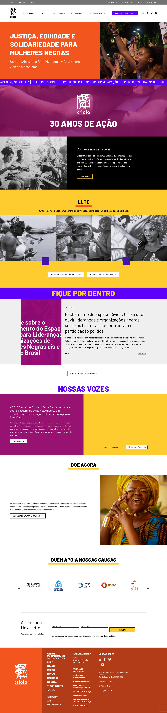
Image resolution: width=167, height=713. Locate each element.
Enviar (122, 630)
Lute (43, 13)
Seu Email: (85, 626)
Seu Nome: (56, 626)
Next (124, 261)
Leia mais (142, 354)
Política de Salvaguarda (125, 13)
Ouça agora (18, 441)
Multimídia (51, 690)
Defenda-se (52, 678)
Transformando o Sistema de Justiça (82, 700)
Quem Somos (28, 13)
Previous (43, 261)
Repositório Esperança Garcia (81, 686)
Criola (13, 13)
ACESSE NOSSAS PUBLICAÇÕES (103, 274)
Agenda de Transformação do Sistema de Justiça (56, 656)
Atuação (51, 666)
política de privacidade (106, 636)
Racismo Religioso (81, 681)
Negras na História (97, 13)
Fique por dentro (55, 686)
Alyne (50, 662)
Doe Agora (52, 682)
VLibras (139, 2)
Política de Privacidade (78, 670)
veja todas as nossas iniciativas (66, 274)
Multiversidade (77, 13)
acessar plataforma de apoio (27, 516)
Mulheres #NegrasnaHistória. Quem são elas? (80, 660)
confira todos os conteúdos (83, 373)
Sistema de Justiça (82, 691)
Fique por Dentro (58, 13)
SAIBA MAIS (84, 176)
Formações (52, 697)
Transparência (80, 706)
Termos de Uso (80, 695)
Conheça (51, 670)
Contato (51, 674)
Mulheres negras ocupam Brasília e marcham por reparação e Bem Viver (82, 82)
